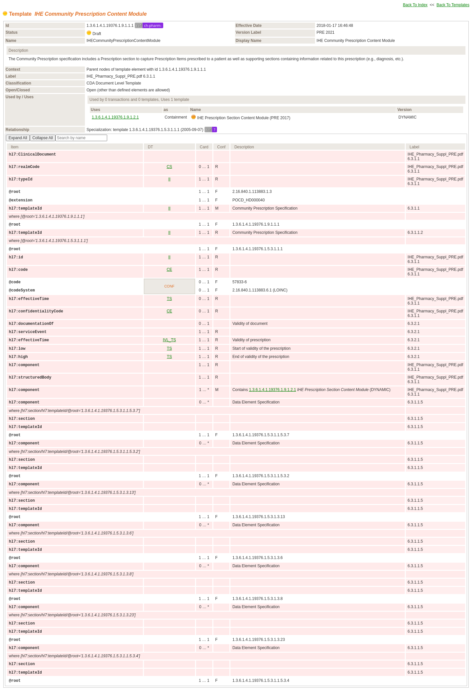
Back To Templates (453, 5)
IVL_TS (169, 340)
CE (169, 269)
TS (169, 298)
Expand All (18, 138)
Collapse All (42, 138)
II (169, 179)
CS (169, 166)
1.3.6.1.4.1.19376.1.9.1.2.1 (115, 117)
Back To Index (415, 5)
